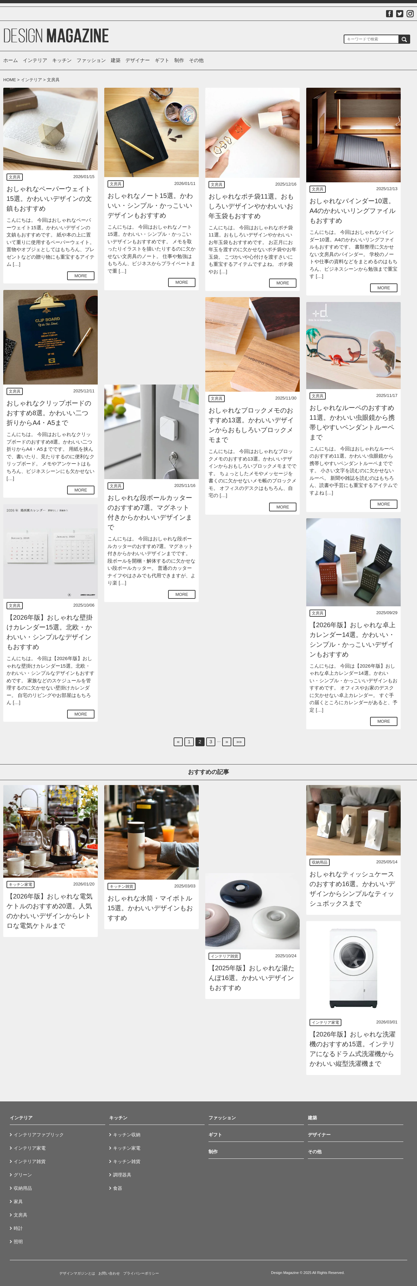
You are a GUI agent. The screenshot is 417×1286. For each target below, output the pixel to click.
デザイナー (137, 60)
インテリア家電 (325, 1022)
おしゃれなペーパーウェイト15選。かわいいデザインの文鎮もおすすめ (49, 198)
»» (239, 741)
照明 (18, 1241)
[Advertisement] (151, 337)
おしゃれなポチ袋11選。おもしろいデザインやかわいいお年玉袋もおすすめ (251, 206)
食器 (117, 1188)
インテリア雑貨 (224, 956)
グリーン (23, 1174)
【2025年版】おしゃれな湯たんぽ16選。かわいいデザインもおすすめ (251, 977)
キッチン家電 (20, 884)
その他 (196, 60)
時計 (18, 1228)
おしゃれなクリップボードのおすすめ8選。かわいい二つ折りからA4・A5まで (49, 413)
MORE (81, 275)
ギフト (162, 60)
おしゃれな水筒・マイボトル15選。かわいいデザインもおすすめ (150, 908)
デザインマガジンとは (77, 1273)
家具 (18, 1201)
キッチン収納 (126, 1134)
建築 (116, 60)
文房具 (15, 177)
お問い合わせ (109, 1273)
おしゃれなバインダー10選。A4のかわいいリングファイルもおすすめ (352, 210)
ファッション (91, 60)
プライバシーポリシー (141, 1273)
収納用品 (319, 862)
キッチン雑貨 (121, 886)
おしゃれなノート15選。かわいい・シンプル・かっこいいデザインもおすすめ (150, 205)
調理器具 (122, 1174)
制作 (179, 60)
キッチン (62, 60)
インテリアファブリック (39, 1134)
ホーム (10, 60)
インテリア (35, 60)
